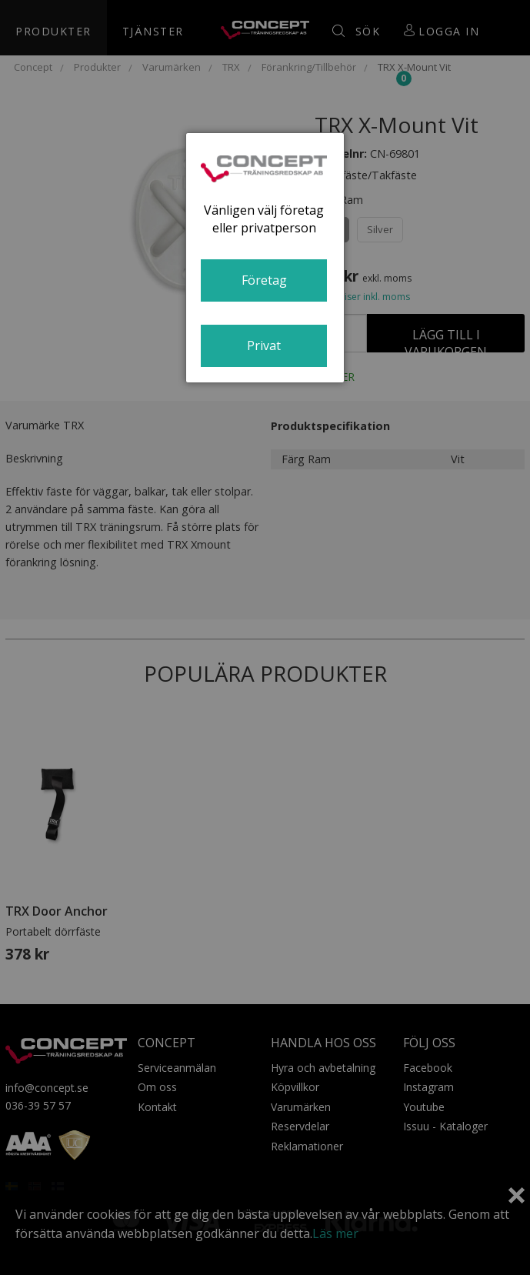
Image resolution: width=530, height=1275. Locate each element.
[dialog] (265, 257)
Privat (264, 345)
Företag (264, 280)
